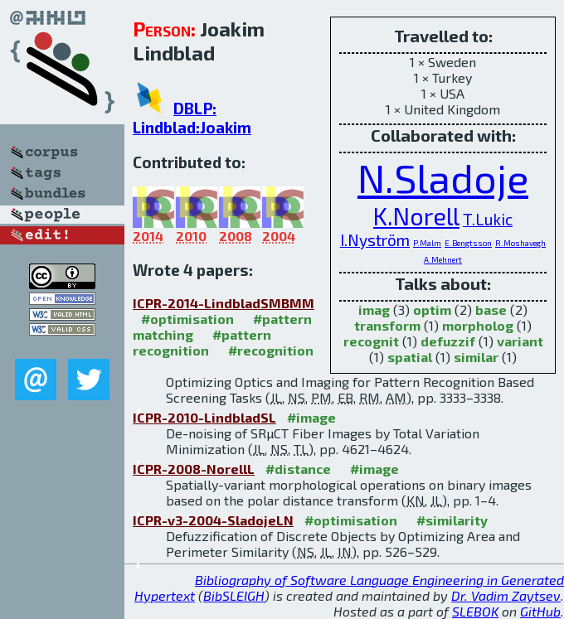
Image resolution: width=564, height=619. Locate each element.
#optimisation (187, 318)
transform (387, 325)
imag (374, 309)
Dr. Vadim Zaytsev (506, 595)
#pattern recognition (202, 342)
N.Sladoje (442, 177)
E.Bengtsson (468, 243)
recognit (371, 341)
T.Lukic (488, 219)
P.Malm (427, 243)
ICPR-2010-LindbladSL (204, 417)
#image (311, 417)
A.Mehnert (443, 259)
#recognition (271, 350)
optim (432, 309)
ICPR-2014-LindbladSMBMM (223, 303)
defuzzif (448, 341)
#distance (298, 468)
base (491, 309)
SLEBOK (475, 611)
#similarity (452, 520)
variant (520, 341)
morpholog (477, 325)
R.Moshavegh (520, 243)
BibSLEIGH (234, 595)
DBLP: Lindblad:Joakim (192, 118)
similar (476, 357)
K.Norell (416, 215)
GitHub (540, 611)
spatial (409, 357)
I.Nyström (375, 239)
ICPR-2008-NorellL (194, 468)
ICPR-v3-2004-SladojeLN (213, 520)
